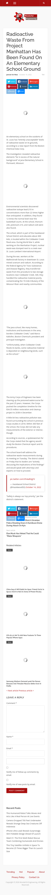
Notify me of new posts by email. (20, 784)
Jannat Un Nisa (12, 75)
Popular (30, 872)
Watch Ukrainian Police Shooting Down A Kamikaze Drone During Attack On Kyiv (24, 523)
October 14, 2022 (33, 487)
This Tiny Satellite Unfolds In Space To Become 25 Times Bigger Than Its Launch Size (24, 848)
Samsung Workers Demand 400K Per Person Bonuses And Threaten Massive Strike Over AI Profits (23, 683)
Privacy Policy (18, 877)
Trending (10, 872)
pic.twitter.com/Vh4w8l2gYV (22, 479)
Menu (13, 3)
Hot (21, 872)
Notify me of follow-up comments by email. (22, 773)
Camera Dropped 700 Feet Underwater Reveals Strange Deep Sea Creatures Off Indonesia (24, 823)
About (42, 872)
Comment (11, 703)
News (9, 550)
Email (9, 748)
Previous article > (26, 690)
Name (9, 736)
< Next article (12, 690)
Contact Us (34, 877)
